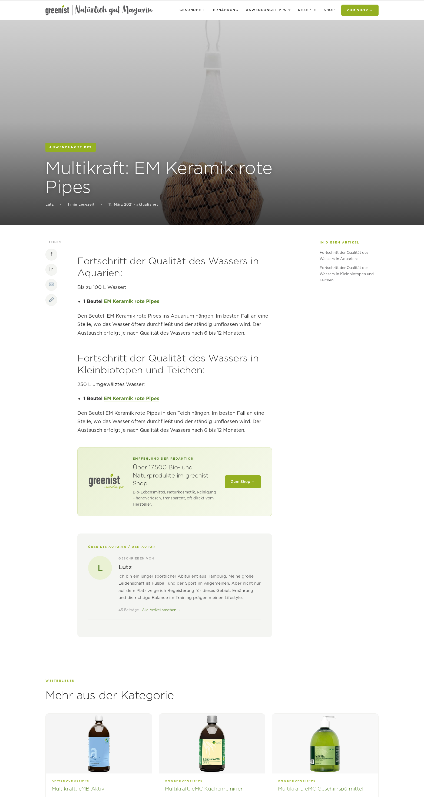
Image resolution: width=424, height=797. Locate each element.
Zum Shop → (360, 10)
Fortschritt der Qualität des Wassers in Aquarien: (344, 255)
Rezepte (307, 10)
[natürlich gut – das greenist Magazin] (99, 10)
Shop (329, 10)
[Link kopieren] (51, 300)
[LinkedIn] (51, 270)
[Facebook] (51, 255)
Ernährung (226, 10)
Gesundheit (193, 10)
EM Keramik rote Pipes (131, 301)
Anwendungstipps (266, 10)
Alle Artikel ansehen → (161, 610)
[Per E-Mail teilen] (51, 285)
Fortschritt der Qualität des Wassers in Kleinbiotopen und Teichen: (347, 273)
